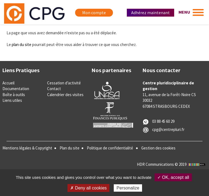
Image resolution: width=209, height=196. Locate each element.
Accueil (8, 82)
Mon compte (94, 12)
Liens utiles (12, 100)
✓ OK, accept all (173, 177)
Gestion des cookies (158, 148)
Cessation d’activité (64, 82)
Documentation (15, 88)
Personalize (127, 188)
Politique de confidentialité (110, 148)
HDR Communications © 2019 (172, 164)
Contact (54, 88)
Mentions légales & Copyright (27, 148)
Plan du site (69, 148)
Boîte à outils (13, 94)
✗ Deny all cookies (88, 188)
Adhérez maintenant (150, 12)
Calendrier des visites (65, 94)
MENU (184, 12)
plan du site (21, 44)
